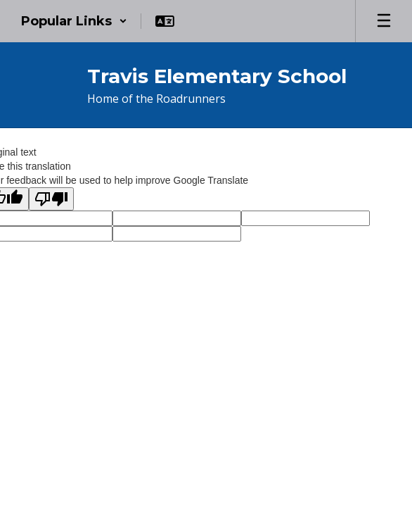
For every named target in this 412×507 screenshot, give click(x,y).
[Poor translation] (51, 199)
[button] (74, 21)
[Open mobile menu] (384, 21)
